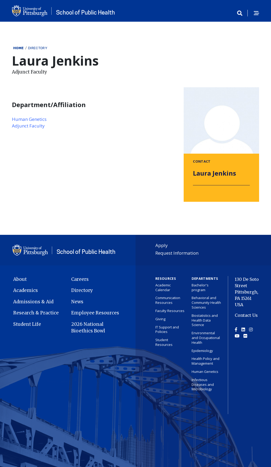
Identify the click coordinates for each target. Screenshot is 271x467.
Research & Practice (36, 313)
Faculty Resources (169, 310)
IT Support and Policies (167, 329)
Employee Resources (95, 313)
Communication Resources (167, 300)
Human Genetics (29, 119)
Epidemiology (202, 350)
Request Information (176, 253)
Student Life (27, 324)
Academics (25, 290)
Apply (161, 245)
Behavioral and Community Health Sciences (206, 302)
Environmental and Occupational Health (206, 338)
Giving (160, 319)
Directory (37, 48)
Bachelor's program (200, 287)
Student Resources (164, 342)
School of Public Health (85, 12)
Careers (80, 279)
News (77, 302)
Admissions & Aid (33, 302)
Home (18, 48)
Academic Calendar (163, 287)
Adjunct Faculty (28, 126)
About (20, 279)
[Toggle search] (242, 13)
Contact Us (246, 315)
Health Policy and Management (205, 361)
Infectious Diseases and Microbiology (203, 384)
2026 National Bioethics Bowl (88, 327)
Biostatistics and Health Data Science (205, 320)
